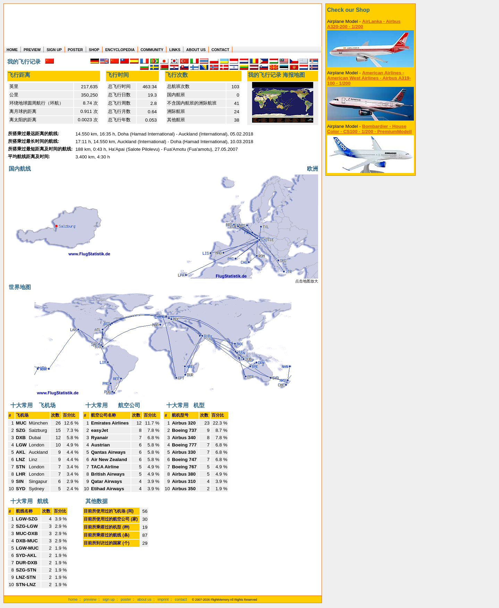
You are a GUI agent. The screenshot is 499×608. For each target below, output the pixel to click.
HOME (12, 50)
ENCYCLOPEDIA (120, 50)
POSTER (75, 50)
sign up (109, 599)
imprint (163, 599)
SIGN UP (54, 50)
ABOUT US (196, 50)
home (73, 599)
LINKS (174, 50)
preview (90, 599)
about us (144, 599)
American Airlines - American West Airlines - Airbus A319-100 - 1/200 (369, 78)
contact (181, 599)
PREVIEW (32, 50)
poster (126, 599)
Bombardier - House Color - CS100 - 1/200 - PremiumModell (369, 129)
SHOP (94, 50)
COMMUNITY (152, 50)
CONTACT (220, 50)
